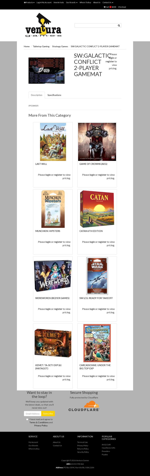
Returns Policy (83, 449)
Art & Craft (106, 444)
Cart (110, 7)
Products (29, 2)
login (111, 57)
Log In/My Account (44, 2)
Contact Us (108, 2)
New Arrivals (59, 2)
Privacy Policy (40, 425)
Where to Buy (34, 449)
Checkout (122, 7)
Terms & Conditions (39, 422)
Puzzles (105, 454)
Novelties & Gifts (108, 448)
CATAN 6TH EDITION (91, 231)
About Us (96, 2)
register (110, 61)
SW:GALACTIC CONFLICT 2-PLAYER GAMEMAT (95, 46)
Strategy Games (60, 46)
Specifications (54, 95)
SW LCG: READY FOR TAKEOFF (96, 298)
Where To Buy (85, 2)
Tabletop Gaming (41, 46)
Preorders (106, 451)
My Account (33, 442)
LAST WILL (41, 163)
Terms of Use (82, 442)
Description (36, 95)
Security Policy (83, 452)
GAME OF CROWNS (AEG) (93, 163)
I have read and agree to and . (39, 422)
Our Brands (71, 2)
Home (27, 46)
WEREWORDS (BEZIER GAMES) (52, 298)
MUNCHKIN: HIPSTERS (47, 231)
